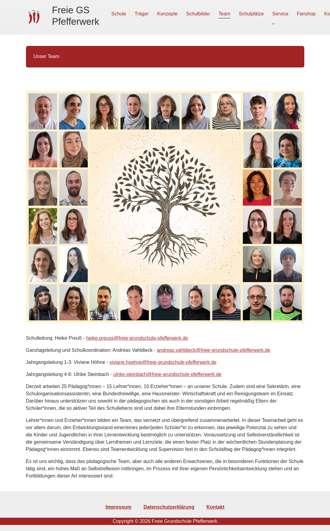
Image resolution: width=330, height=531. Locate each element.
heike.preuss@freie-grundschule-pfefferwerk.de (137, 336)
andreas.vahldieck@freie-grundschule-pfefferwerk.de (213, 348)
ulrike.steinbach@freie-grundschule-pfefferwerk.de (167, 372)
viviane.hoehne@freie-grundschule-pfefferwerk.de (163, 360)
